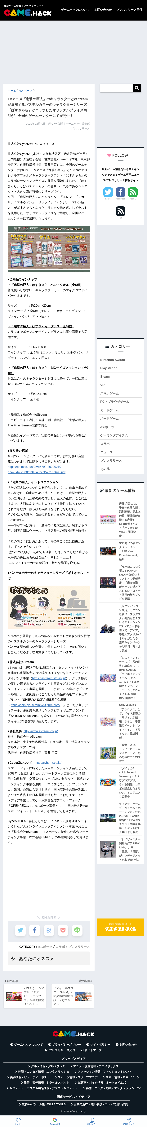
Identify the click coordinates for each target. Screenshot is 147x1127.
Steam (105, 377)
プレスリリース (79, 946)
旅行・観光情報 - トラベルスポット (46, 1084)
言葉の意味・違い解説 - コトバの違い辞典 (101, 1105)
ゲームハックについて (75, 9)
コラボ (60, 946)
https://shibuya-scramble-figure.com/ (35, 705)
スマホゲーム (110, 394)
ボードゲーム (110, 419)
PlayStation (109, 368)
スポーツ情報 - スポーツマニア (78, 1078)
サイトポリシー (100, 1046)
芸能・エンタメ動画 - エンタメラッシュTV (113, 1089)
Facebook (120, 198)
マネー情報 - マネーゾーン (123, 1078)
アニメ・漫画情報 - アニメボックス (96, 1067)
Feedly (133, 198)
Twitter (108, 198)
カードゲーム (110, 411)
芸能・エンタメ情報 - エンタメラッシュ (43, 1073)
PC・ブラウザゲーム (115, 402)
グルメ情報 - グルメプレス (48, 1067)
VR (102, 385)
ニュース (106, 453)
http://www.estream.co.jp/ (41, 731)
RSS (120, 217)
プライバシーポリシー (66, 1046)
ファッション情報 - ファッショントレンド (105, 1073)
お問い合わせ (103, 9)
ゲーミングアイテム (115, 436)
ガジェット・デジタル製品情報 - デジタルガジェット (43, 1089)
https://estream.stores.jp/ (49, 678)
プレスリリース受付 (129, 9)
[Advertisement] (73, 50)
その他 (105, 470)
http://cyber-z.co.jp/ (48, 762)
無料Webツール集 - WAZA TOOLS (44, 1105)
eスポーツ (45, 946)
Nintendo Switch (112, 360)
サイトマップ (93, 1051)
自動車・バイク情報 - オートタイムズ (102, 1084)
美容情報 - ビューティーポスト (30, 1078)
